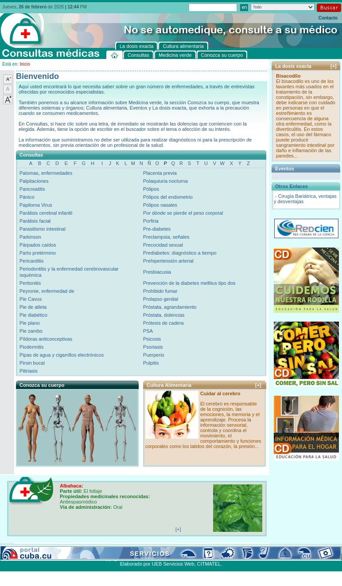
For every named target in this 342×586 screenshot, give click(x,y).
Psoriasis (153, 347)
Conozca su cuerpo (98, 548)
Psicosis (152, 339)
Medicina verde (56, 548)
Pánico (27, 197)
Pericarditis (31, 261)
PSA (148, 331)
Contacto (328, 18)
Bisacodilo (288, 76)
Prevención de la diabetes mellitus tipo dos (189, 283)
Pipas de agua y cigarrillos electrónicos (61, 355)
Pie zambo (31, 331)
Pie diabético (33, 315)
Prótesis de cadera (163, 323)
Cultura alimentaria (181, 548)
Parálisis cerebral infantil (45, 213)
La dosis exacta (139, 548)
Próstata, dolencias (164, 315)
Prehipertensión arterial (168, 261)
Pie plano (29, 323)
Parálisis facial (35, 221)
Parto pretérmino (37, 253)
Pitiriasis (28, 371)
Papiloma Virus (35, 205)
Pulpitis (151, 363)
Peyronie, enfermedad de (46, 291)
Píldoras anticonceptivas (45, 339)
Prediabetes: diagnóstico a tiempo (180, 253)
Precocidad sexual (163, 245)
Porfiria (151, 221)
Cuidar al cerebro (220, 393)
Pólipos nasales (160, 205)
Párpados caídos (37, 245)
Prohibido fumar (160, 291)
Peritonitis (30, 283)
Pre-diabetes (157, 229)
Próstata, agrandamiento (169, 307)
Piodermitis (31, 347)
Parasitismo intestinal (42, 229)
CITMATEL (209, 563)
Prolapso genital (160, 299)
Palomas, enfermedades (45, 173)
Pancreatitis (32, 189)
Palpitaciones (33, 181)
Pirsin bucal (32, 363)
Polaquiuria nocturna (165, 181)
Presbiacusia (157, 272)
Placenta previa (160, 173)
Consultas (24, 548)
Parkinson (30, 237)
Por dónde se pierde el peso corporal (183, 213)
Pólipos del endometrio (168, 197)
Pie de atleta (33, 307)
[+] (258, 385)
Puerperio (153, 355)
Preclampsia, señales (166, 237)
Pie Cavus (30, 299)
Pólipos (151, 189)
